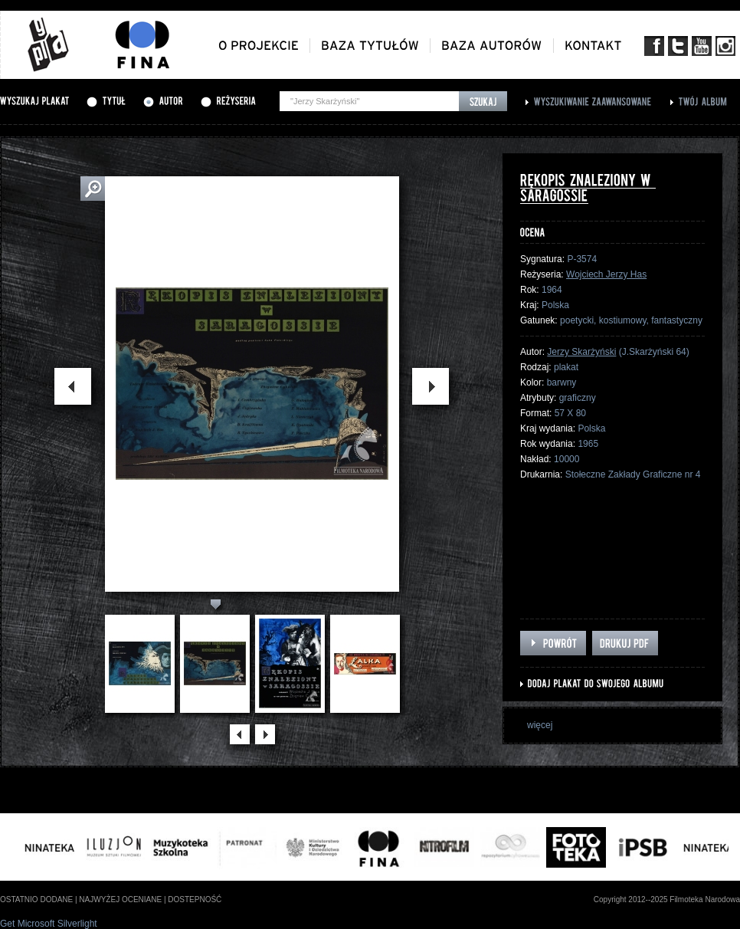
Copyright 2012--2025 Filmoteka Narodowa (667, 899)
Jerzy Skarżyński (581, 351)
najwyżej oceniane (120, 899)
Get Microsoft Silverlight (48, 923)
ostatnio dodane (36, 899)
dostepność (194, 899)
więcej (539, 725)
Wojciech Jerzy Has (606, 274)
